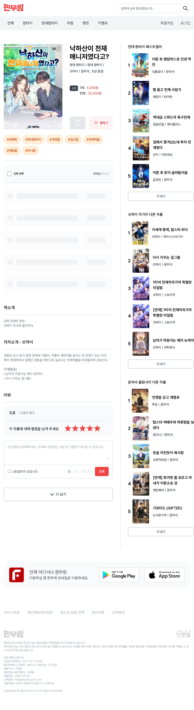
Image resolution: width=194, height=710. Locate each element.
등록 (102, 471)
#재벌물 (12, 150)
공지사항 (98, 612)
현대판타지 (50, 23)
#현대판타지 (33, 139)
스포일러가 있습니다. (23, 471)
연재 (10, 23)
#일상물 (73, 139)
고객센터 (118, 612)
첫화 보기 (77, 123)
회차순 (96, 173)
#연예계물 (93, 139)
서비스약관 (12, 612)
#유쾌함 (12, 139)
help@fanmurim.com (28, 679)
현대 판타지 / (78, 65)
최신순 (105, 173)
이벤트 (103, 23)
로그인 (185, 23)
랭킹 (86, 23)
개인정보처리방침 (40, 612)
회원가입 (167, 23)
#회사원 (30, 150)
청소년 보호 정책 (72, 612)
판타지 (28, 23)
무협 (70, 23)
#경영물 (55, 139)
